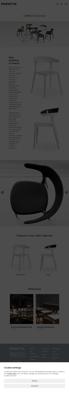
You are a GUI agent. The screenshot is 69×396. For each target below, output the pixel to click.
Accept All (34, 380)
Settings (34, 375)
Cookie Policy (12, 368)
